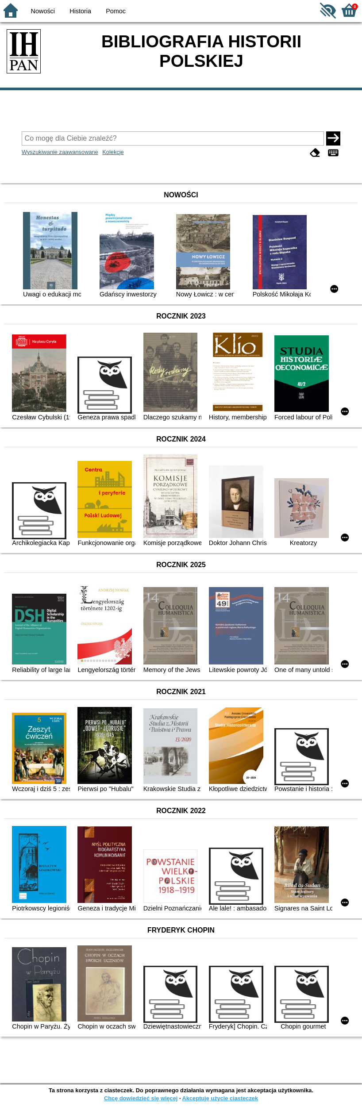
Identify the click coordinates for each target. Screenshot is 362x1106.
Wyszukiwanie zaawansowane (60, 152)
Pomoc (116, 11)
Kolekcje (112, 152)
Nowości (43, 11)
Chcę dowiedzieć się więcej (140, 1098)
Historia (80, 11)
